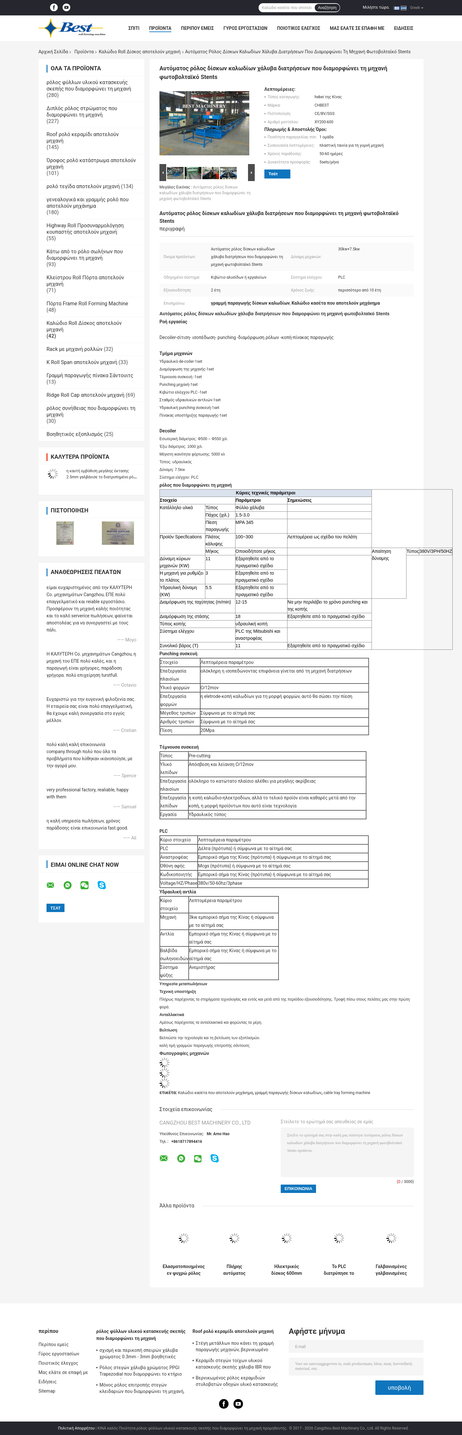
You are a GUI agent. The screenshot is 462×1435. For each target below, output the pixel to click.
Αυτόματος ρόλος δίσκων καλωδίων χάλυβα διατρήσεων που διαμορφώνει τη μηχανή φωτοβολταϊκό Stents (205, 193)
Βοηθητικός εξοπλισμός (75, 434)
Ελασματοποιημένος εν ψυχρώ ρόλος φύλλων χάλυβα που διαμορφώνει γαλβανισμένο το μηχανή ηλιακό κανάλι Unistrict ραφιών (184, 1270)
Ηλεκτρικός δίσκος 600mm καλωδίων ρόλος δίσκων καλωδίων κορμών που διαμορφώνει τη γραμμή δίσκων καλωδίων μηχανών (286, 1270)
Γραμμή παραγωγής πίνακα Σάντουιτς (90, 375)
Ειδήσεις (403, 28)
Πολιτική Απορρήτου (76, 1428)
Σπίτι (134, 28)
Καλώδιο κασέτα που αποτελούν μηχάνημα (215, 1093)
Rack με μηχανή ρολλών (75, 349)
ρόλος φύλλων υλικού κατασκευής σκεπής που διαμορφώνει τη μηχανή (89, 85)
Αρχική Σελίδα (53, 51)
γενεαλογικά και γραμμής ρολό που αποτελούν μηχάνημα (88, 202)
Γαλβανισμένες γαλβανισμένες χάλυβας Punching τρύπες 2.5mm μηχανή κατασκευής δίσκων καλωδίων (391, 1270)
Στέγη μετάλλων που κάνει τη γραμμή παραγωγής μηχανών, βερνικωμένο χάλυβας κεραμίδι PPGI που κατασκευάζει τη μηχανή (235, 1347)
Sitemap (46, 1391)
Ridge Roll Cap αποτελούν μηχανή (85, 395)
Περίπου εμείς (197, 28)
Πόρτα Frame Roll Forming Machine (87, 303)
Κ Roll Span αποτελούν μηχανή (82, 362)
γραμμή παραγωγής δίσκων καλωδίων (288, 1093)
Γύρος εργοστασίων (246, 28)
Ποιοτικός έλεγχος (298, 28)
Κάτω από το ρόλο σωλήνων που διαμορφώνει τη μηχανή (85, 254)
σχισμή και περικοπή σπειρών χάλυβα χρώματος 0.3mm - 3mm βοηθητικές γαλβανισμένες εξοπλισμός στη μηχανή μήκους (140, 1354)
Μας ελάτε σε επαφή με (357, 28)
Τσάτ (273, 173)
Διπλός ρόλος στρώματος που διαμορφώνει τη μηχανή (82, 111)
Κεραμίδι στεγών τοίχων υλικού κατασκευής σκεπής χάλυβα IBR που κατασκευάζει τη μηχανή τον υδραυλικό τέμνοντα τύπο (237, 1364)
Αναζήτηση (327, 7)
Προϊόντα (160, 28)
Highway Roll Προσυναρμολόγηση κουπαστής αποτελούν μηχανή (85, 228)
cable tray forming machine (346, 1093)
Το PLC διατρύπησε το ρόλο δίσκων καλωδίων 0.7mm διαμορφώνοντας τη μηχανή (339, 1270)
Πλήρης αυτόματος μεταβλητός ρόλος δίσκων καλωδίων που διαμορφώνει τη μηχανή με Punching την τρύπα (234, 1270)
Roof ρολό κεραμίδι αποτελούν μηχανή (233, 1331)
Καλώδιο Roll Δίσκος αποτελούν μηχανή (140, 51)
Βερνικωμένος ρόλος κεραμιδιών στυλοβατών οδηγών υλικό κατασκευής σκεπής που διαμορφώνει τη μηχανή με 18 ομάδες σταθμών (237, 1382)
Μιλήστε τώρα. (376, 7)
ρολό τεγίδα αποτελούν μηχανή (83, 186)
